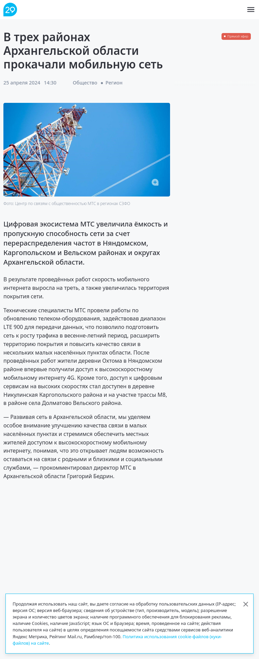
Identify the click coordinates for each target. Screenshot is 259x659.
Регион (114, 82)
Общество (85, 82)
